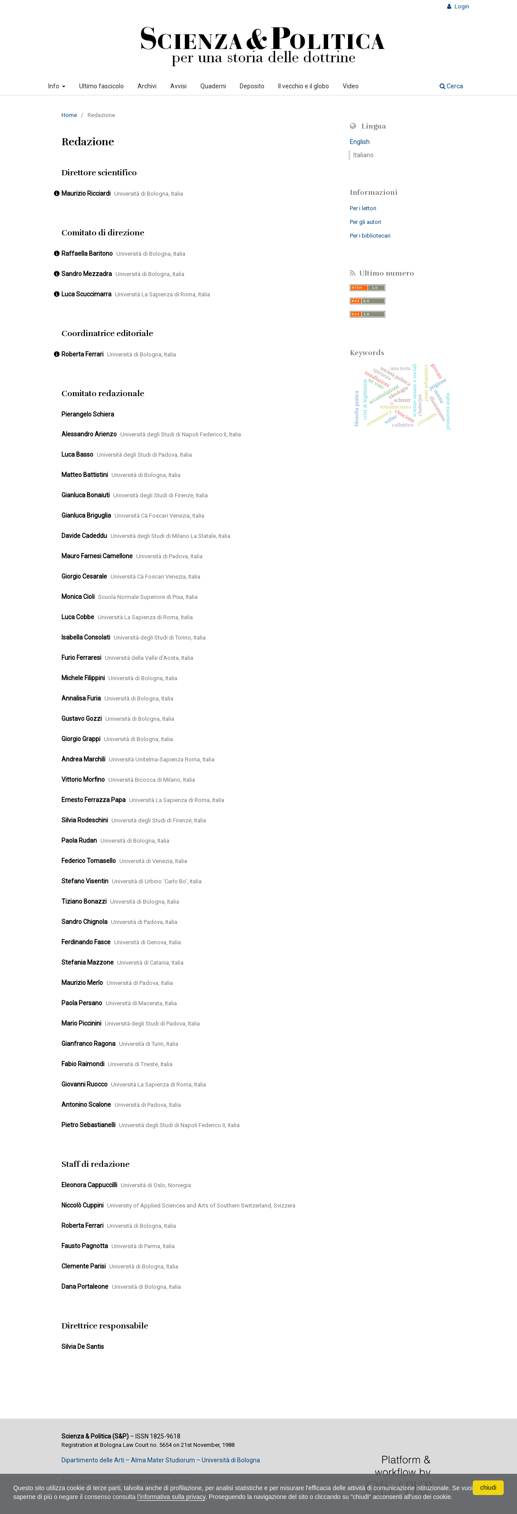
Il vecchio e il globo (303, 86)
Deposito (252, 86)
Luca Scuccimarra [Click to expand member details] (86, 294)
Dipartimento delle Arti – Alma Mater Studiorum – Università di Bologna (160, 1460)
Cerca (451, 86)
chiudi (488, 1487)
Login (461, 6)
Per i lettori (363, 208)
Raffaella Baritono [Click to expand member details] (87, 253)
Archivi (147, 86)
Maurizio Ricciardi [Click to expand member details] (86, 193)
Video (351, 86)
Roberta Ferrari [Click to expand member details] (82, 354)
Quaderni (213, 86)
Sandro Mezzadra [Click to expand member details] (86, 273)
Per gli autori (365, 222)
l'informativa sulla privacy (185, 1496)
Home (69, 115)
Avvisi (178, 86)
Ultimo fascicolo (101, 86)
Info (54, 86)
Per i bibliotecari (370, 235)
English (360, 141)
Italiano (363, 155)
